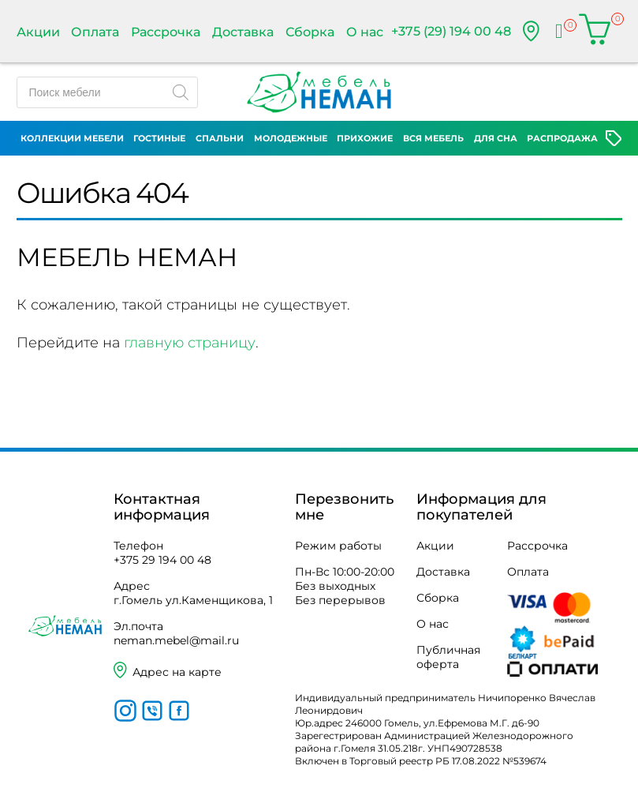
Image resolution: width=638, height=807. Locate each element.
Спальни (220, 138)
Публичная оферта (448, 657)
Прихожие (365, 138)
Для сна (495, 138)
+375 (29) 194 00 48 (451, 31)
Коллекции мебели (72, 138)
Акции (38, 31)
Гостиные (159, 138)
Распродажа (562, 138)
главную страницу (190, 342)
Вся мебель (433, 138)
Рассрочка (165, 31)
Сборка (309, 31)
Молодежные (290, 138)
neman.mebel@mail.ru (176, 640)
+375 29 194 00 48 (162, 560)
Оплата (95, 31)
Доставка (243, 31)
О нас (364, 31)
